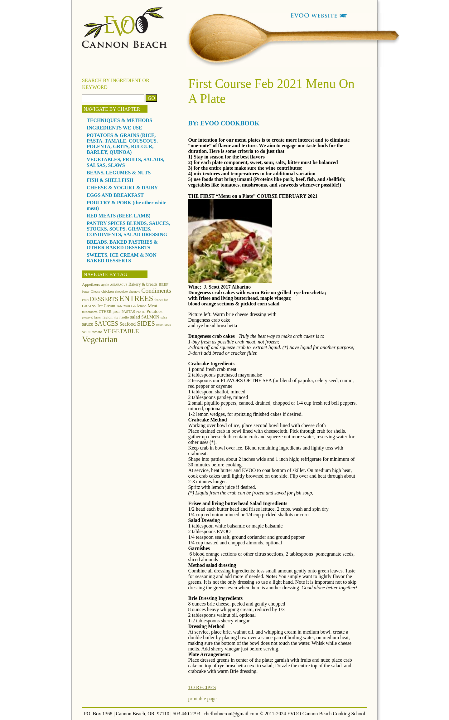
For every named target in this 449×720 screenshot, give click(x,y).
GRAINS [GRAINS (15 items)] (89, 306)
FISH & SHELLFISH (110, 180)
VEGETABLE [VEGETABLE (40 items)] (121, 331)
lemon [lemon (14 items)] (142, 306)
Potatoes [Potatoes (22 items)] (154, 311)
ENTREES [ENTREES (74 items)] (136, 298)
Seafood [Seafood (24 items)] (127, 324)
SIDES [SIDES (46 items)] (146, 323)
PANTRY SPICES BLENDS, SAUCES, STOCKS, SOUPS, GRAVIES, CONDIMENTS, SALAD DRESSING (128, 229)
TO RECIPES (202, 687)
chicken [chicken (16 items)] (107, 291)
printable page (202, 698)
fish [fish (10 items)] (166, 300)
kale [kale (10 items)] (133, 306)
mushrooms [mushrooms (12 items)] (90, 312)
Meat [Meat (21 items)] (152, 305)
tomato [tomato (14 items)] (97, 332)
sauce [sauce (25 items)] (87, 324)
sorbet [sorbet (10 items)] (159, 324)
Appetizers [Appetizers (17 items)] (91, 284)
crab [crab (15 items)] (85, 300)
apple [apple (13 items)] (105, 284)
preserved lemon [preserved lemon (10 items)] (91, 317)
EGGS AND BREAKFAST (115, 195)
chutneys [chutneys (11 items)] (134, 291)
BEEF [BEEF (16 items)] (163, 284)
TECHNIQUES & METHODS (119, 120)
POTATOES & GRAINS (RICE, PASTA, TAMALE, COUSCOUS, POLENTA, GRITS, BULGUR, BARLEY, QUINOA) (122, 144)
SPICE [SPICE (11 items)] (86, 332)
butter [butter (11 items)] (85, 291)
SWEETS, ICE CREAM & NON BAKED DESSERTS (122, 257)
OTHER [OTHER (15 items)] (105, 311)
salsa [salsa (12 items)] (164, 317)
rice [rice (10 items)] (116, 317)
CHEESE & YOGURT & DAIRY (122, 187)
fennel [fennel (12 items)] (158, 300)
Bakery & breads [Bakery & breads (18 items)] (142, 284)
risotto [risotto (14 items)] (124, 317)
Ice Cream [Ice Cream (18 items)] (106, 306)
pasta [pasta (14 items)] (116, 311)
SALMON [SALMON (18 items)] (150, 317)
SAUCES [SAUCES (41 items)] (106, 323)
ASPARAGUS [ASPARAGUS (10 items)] (118, 284)
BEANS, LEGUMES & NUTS (119, 172)
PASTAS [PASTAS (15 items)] (128, 311)
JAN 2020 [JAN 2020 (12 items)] (123, 306)
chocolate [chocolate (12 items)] (121, 291)
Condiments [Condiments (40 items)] (156, 290)
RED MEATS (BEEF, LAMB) (118, 215)
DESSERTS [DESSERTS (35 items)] (104, 299)
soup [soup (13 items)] (168, 324)
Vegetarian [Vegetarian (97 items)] (100, 339)
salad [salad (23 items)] (135, 316)
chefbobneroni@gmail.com (231, 713)
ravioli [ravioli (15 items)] (108, 317)
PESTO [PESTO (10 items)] (140, 312)
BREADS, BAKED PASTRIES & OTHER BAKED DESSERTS (122, 244)
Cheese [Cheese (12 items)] (95, 291)
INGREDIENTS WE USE (114, 127)
